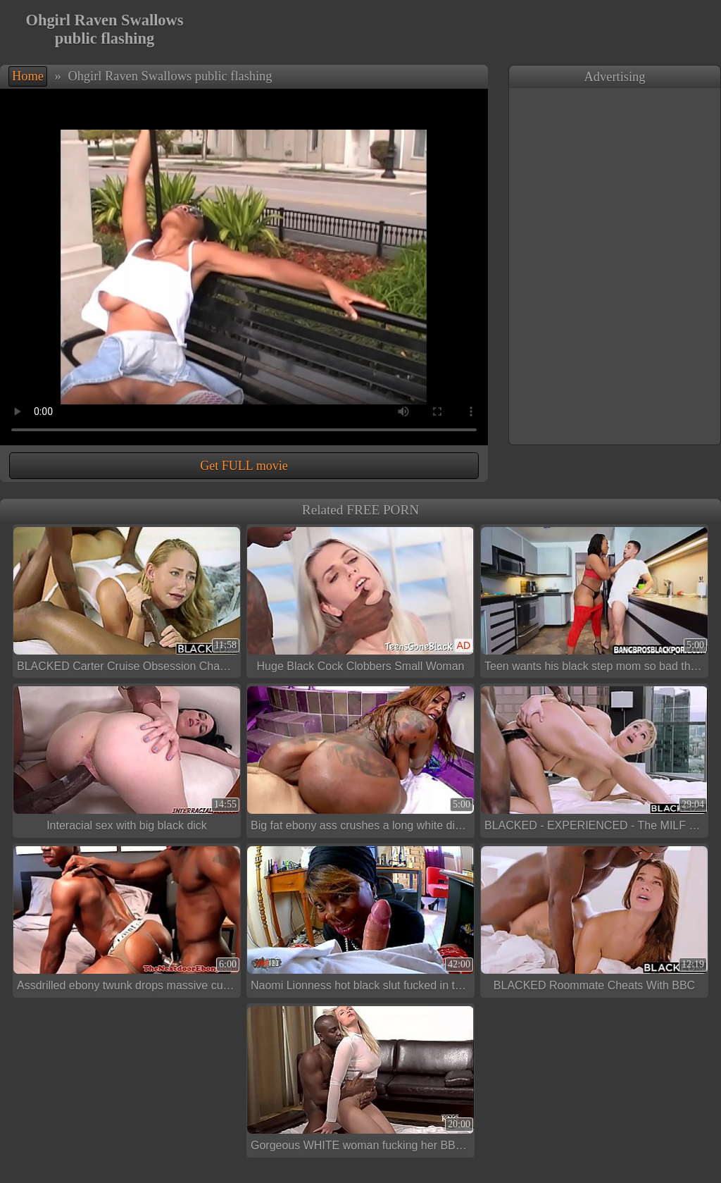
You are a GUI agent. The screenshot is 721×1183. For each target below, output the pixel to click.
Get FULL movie (243, 466)
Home (28, 76)
